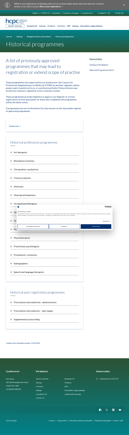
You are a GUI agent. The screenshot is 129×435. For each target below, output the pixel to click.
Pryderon (51, 26)
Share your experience (50, 6)
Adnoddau (56, 13)
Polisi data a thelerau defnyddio (80, 421)
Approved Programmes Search (101, 70)
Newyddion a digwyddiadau (91, 26)
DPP (68, 26)
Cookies (52, 421)
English (35, 13)
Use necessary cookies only (33, 226)
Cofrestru (61, 26)
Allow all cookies (96, 226)
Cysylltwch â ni (87, 13)
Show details (106, 221)
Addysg (75, 26)
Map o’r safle (118, 421)
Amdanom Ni (32, 26)
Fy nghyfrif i (104, 13)
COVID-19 (45, 13)
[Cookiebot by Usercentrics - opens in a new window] (102, 207)
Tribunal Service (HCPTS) (108, 379)
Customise (64, 226)
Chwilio (119, 13)
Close (124, 5)
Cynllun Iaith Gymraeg (73, 394)
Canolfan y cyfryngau (71, 13)
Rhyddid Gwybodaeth (103, 421)
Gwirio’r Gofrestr (15, 26)
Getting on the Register (98, 65)
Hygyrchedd (62, 421)
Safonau (42, 26)
